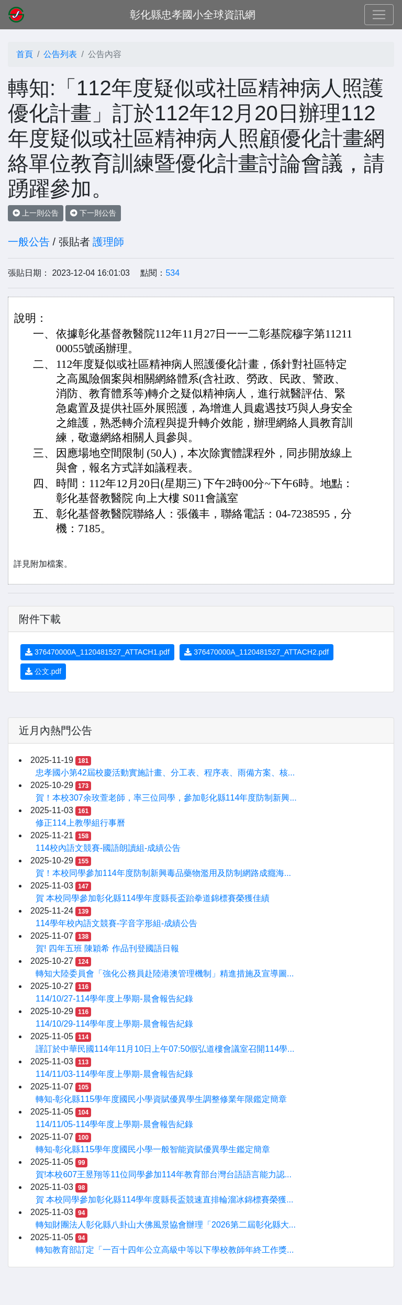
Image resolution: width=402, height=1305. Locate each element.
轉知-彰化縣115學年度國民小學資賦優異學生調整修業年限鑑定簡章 (161, 1099)
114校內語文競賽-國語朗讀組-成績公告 (108, 847)
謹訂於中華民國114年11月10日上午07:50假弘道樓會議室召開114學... (165, 1048)
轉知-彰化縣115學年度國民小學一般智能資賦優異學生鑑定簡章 (153, 1149)
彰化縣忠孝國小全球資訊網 (192, 14)
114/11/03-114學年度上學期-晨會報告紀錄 (114, 1074)
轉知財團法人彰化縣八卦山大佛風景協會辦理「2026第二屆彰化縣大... (166, 1224)
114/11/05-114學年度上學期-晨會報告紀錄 (114, 1124)
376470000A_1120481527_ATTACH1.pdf (97, 652)
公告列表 (60, 54)
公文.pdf (43, 671)
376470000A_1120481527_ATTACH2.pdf (256, 652)
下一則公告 (93, 213)
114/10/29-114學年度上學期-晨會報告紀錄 (114, 1023)
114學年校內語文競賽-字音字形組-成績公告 (116, 923)
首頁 (24, 54)
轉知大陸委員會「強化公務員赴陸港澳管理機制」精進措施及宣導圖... (165, 973)
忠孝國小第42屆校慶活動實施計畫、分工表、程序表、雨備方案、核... (165, 772)
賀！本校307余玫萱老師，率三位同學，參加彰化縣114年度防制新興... (166, 797)
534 (172, 272)
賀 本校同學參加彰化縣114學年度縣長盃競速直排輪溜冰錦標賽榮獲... (164, 1199)
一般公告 (29, 242)
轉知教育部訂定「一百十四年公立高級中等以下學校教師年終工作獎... (165, 1249)
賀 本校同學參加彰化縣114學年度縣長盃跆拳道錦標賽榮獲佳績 (153, 898)
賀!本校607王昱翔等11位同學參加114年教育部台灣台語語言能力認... (164, 1174)
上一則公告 (36, 213)
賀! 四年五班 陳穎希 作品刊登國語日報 (107, 948)
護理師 (108, 242)
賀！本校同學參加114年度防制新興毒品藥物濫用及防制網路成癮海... (163, 873)
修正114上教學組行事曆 (80, 822)
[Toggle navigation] (379, 14)
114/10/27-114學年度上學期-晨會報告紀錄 (114, 998)
